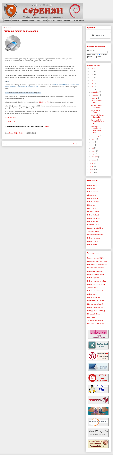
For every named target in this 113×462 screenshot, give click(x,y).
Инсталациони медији (95, 271)
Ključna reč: (91, 50)
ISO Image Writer (10, 121)
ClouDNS (100, 324)
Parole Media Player (95, 111)
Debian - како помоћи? (95, 291)
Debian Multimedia (93, 218)
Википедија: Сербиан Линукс (97, 261)
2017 (92, 89)
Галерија (51, 20)
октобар (94, 98)
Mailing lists (91, 205)
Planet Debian (92, 195)
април (93, 151)
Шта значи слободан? (95, 304)
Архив (81, 20)
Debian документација (95, 307)
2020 (92, 80)
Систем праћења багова (96, 301)
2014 (92, 170)
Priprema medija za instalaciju (97, 106)
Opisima (98, 57)
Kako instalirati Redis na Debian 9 (97, 122)
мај (92, 148)
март (93, 154)
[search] (100, 35)
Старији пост (76, 143)
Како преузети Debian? (95, 268)
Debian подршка (93, 278)
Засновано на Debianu (95, 320)
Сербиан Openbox (28, 20)
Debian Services (93, 198)
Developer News (93, 225)
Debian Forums (92, 192)
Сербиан (15, 20)
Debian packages (93, 202)
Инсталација (42, 20)
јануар (93, 160)
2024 (92, 68)
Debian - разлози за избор (96, 281)
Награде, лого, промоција (96, 311)
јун (92, 145)
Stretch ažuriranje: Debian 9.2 (97, 116)
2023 (92, 71)
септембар (95, 136)
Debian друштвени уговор (96, 284)
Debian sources (92, 221)
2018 (92, 86)
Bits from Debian (93, 212)
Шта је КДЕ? (91, 317)
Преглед (67, 20)
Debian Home (92, 185)
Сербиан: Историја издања (97, 264)
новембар (95, 95)
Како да (75, 20)
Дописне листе (92, 287)
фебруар (94, 157)
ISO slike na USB (44, 102)
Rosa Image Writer (10, 117)
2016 (92, 164)
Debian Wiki (91, 188)
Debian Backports (93, 215)
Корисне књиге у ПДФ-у (95, 258)
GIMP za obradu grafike (96, 101)
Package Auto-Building (95, 228)
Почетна (7, 20)
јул (92, 142)
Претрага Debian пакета (96, 46)
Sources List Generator (95, 235)
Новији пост (7, 143)
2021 (92, 77)
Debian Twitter (92, 244)
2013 (92, 173)
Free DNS (90, 324)
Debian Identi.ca (92, 241)
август (93, 139)
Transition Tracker (93, 231)
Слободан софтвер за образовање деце (96, 129)
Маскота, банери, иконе (95, 274)
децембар (95, 92)
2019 (92, 83)
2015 (92, 167)
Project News (91, 208)
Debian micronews (93, 238)
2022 (92, 74)
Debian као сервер (93, 297)
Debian (59, 20)
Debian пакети (92, 294)
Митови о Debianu (93, 314)
